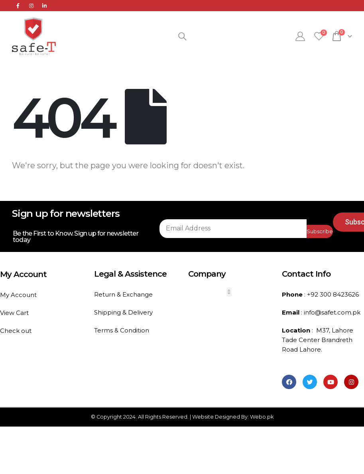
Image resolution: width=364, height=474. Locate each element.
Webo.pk (261, 417)
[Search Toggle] (182, 36)
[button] (229, 292)
